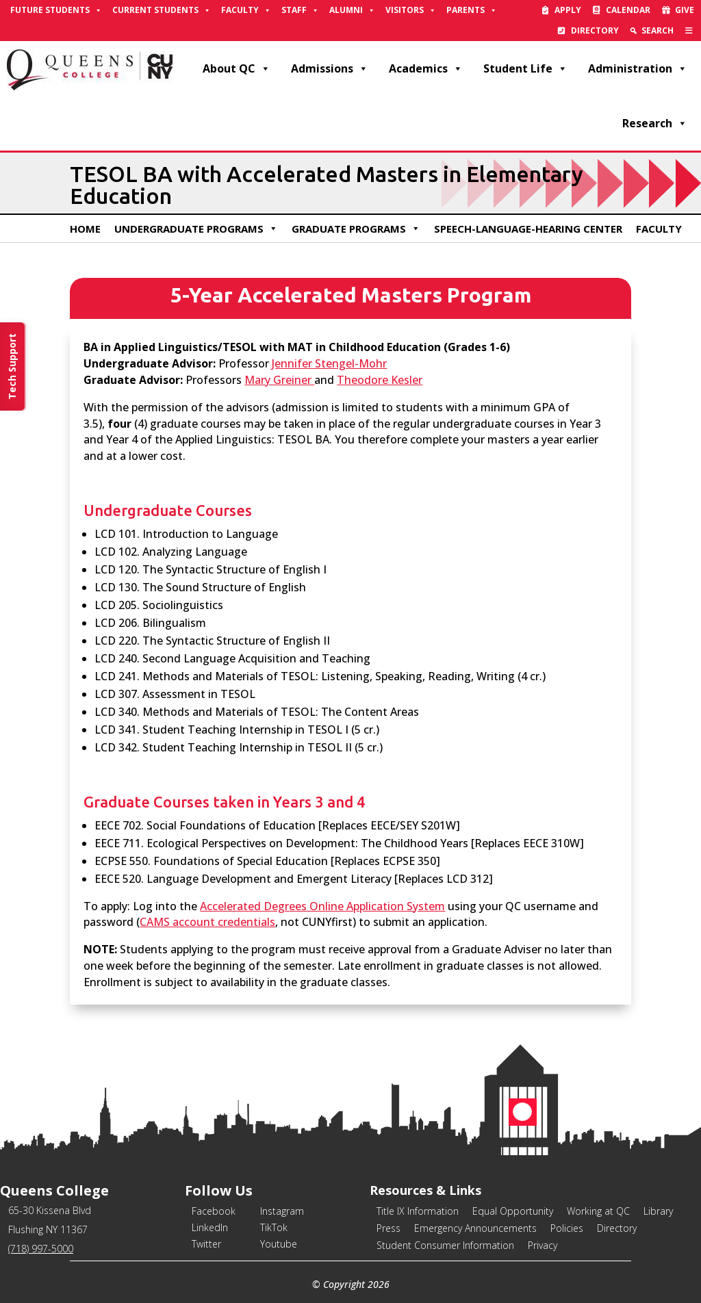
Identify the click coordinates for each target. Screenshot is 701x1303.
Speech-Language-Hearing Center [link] (528, 228)
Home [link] (85, 228)
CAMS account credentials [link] (207, 921)
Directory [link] (595, 30)
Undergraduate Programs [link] (196, 228)
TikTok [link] (274, 1227)
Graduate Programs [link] (356, 228)
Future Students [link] (56, 10)
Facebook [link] (213, 1210)
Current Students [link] (161, 10)
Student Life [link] (525, 68)
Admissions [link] (329, 68)
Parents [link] (471, 10)
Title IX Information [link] (418, 1210)
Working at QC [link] (598, 1210)
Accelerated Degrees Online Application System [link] (322, 906)
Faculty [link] (246, 10)
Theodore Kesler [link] (379, 379)
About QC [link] (236, 68)
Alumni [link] (352, 10)
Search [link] (657, 30)
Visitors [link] (410, 10)
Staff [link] (300, 10)
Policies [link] (566, 1228)
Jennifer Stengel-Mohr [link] (329, 363)
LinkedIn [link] (210, 1227)
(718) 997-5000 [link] (40, 1248)
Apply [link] (568, 10)
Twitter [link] (206, 1243)
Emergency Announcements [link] (475, 1228)
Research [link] (654, 123)
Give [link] (684, 10)
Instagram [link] (282, 1210)
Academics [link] (426, 68)
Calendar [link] (628, 10)
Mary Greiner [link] (279, 379)
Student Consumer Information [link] (445, 1245)
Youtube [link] (278, 1243)
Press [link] (388, 1228)
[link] (689, 31)
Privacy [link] (542, 1245)
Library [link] (658, 1210)
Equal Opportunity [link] (512, 1210)
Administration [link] (637, 68)
